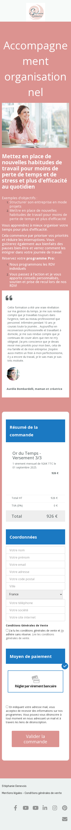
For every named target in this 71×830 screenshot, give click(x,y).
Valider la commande (35, 739)
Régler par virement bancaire (35, 681)
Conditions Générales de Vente (27, 625)
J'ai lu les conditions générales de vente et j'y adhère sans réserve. (35, 634)
